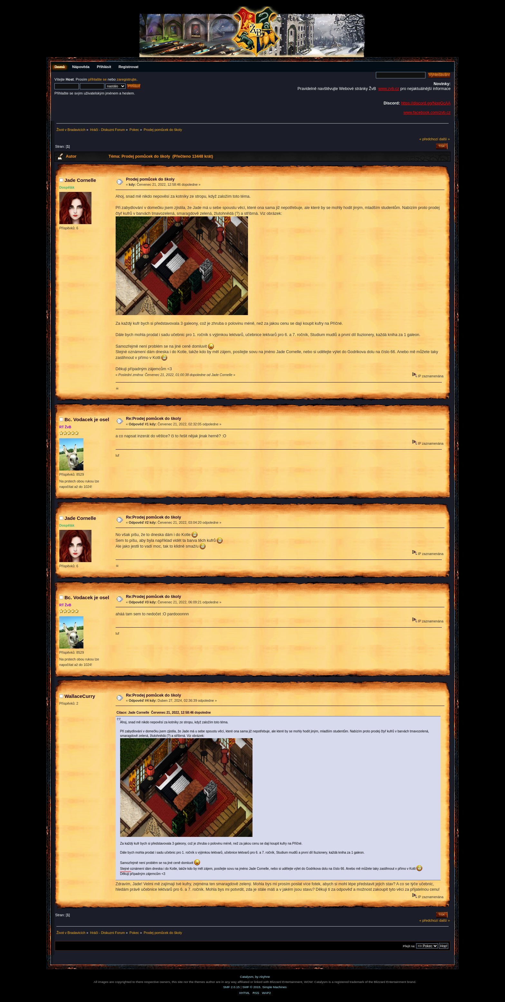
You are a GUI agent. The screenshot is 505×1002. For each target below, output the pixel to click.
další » (444, 139)
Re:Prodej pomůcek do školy (153, 418)
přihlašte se (97, 79)
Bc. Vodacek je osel (86, 419)
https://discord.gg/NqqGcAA (426, 103)
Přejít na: (409, 946)
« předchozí (428, 139)
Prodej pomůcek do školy (150, 179)
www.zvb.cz (388, 88)
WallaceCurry (79, 696)
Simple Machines (274, 987)
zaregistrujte (126, 79)
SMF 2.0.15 (231, 987)
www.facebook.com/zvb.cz (427, 112)
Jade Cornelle (80, 180)
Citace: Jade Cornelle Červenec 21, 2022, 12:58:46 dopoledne (164, 712)
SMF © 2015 (252, 987)
